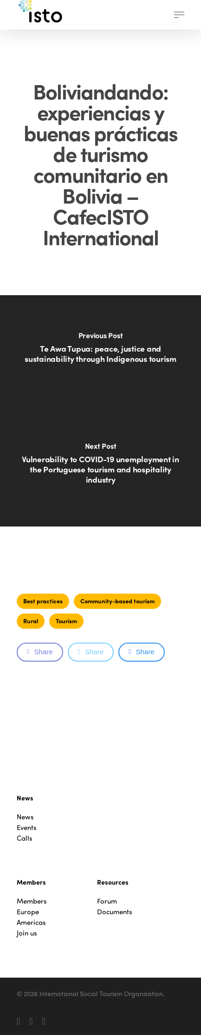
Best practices (43, 600)
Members (32, 901)
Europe (28, 911)
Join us (27, 933)
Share (40, 652)
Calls (24, 838)
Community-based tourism (117, 600)
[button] (179, 14)
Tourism (66, 620)
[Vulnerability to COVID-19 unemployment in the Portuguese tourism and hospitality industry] (100, 469)
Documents (114, 911)
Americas (31, 922)
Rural (30, 620)
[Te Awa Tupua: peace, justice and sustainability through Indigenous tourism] (100, 353)
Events (27, 827)
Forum (107, 901)
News (25, 816)
